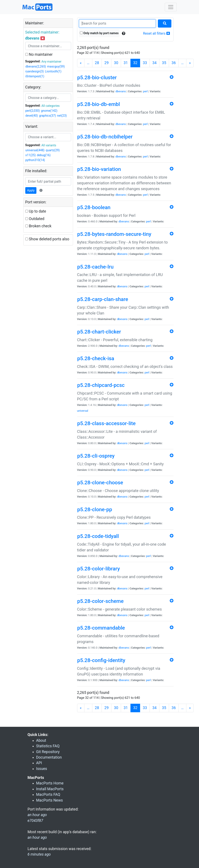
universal (82, 410)
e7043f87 (35, 820)
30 (116, 63)
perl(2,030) (32, 110)
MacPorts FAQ (48, 794)
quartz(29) (53, 150)
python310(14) (35, 160)
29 (106, 63)
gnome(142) (49, 110)
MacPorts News (49, 800)
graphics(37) (47, 115)
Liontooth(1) (53, 71)
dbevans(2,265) (35, 66)
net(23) (62, 115)
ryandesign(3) (34, 71)
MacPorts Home (50, 783)
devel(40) (31, 115)
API (39, 763)
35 (164, 63)
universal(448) (35, 150)
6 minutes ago (39, 854)
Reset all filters (156, 33)
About (41, 740)
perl (145, 91)
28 (97, 63)
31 (126, 63)
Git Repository (48, 752)
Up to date (35, 211)
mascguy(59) (56, 66)
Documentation (49, 757)
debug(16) (44, 155)
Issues (41, 769)
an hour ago (37, 837)
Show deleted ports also (47, 239)
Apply (31, 190)
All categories (50, 105)
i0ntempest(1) (34, 76)
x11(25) (30, 155)
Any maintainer (51, 61)
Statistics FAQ (48, 746)
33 (145, 63)
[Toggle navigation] (171, 7)
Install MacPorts (50, 789)
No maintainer (39, 54)
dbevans (120, 91)
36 (174, 63)
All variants (48, 145)
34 (154, 63)
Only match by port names (99, 33)
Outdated (34, 219)
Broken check (38, 226)
